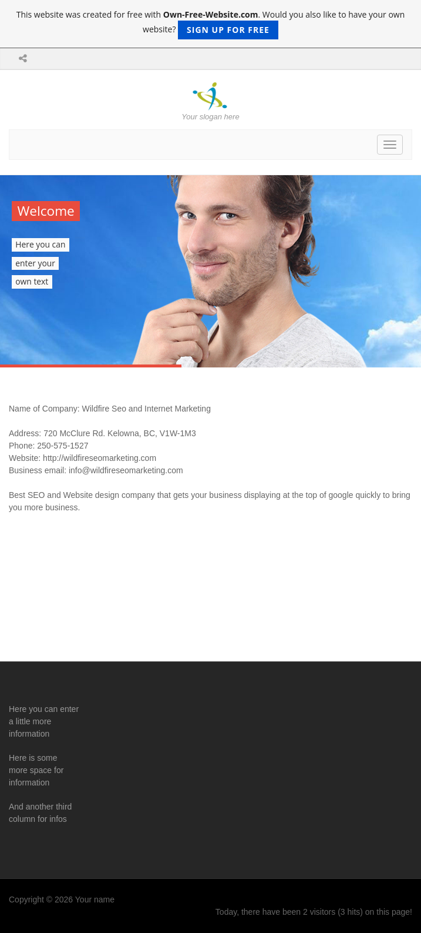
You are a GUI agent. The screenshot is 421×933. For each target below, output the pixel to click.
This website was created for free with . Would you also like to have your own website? (210, 24)
